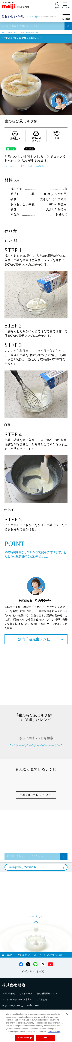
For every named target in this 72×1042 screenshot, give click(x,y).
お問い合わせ (8, 1007)
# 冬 (64, 32)
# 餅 (4, 32)
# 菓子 (26, 32)
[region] (36, 1026)
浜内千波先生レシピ (34, 644)
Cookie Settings (24, 1038)
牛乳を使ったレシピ (28, 968)
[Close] (67, 1014)
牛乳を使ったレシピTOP (35, 808)
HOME (9, 968)
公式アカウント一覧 (33, 985)
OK (45, 1038)
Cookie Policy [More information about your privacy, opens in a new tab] (54, 1031)
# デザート (14, 32)
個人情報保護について (47, 1007)
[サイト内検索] (57, 5)
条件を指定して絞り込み (22, 880)
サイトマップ (26, 1007)
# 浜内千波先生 (51, 32)
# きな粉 (36, 32)
